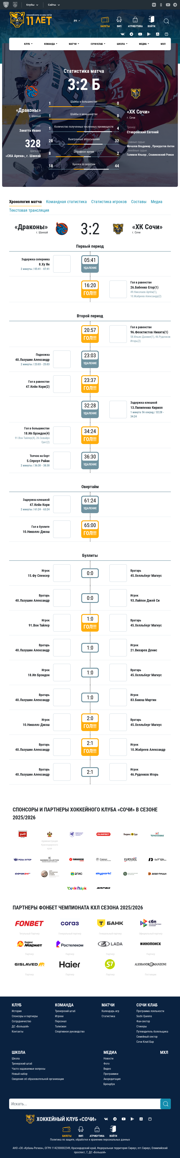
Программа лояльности (150, 1011)
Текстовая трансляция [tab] (29, 210)
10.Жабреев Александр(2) (145, 296)
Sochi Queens (144, 1016)
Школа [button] (121, 43)
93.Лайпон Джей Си (145, 600)
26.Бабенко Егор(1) (144, 287)
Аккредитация (112, 1079)
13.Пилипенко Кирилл (146, 407)
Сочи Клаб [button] (97, 43)
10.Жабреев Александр (147, 749)
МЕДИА (110, 1052)
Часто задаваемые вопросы (28, 1068)
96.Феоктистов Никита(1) (149, 332)
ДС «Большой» (20, 1026)
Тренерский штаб (65, 1011)
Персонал (60, 1021)
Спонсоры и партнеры (25, 1016)
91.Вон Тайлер (39, 625)
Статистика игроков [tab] (109, 201)
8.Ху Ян (44, 264)
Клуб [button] (27, 43)
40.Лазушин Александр (32, 360)
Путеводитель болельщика (152, 1031)
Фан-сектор (143, 1021)
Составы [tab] (138, 201)
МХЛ (163, 43)
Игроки (59, 1016)
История (17, 1011)
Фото (107, 1063)
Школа (16, 1058)
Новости (108, 1058)
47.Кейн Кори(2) (38, 386)
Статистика (108, 1016)
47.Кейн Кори (40, 505)
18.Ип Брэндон (39, 675)
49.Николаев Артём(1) (143, 292)
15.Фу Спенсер (39, 575)
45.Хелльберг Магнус (146, 575)
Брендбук (109, 1084)
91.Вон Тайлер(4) (25, 438)
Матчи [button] (73, 43)
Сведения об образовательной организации (38, 1079)
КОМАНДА (64, 1005)
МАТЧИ (108, 1005)
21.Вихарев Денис (143, 650)
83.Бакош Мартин (143, 700)
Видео (107, 1068)
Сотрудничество (21, 1021)
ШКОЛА (18, 1052)
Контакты (17, 1031)
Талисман (60, 1026)
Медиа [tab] (156, 201)
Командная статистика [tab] (66, 201)
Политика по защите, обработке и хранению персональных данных (90, 1139)
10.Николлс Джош (36, 532)
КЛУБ (16, 1005)
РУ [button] (76, 21)
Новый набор (19, 1073)
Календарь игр (110, 1011)
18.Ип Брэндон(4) (37, 433)
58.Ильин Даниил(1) (142, 336)
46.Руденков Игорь (144, 774)
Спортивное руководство (70, 1031)
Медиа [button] (143, 43)
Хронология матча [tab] (25, 201)
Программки (111, 1073)
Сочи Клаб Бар (145, 1041)
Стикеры (141, 1026)
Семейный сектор (147, 1036)
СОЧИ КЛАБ (147, 1005)
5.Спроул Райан (38, 461)
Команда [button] (49, 43)
